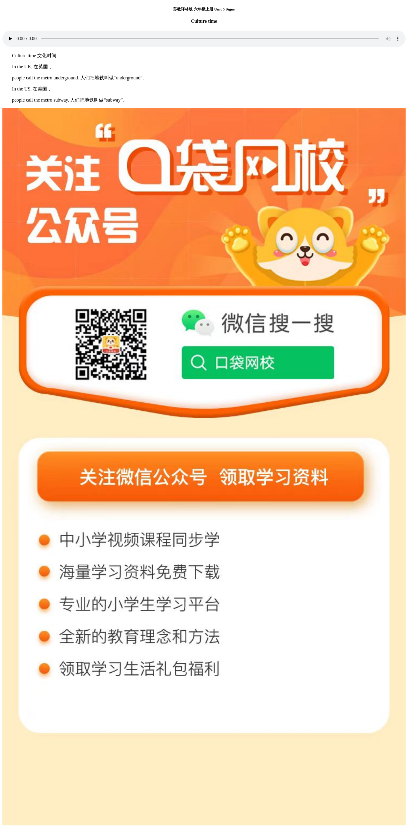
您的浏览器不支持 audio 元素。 (204, 39)
